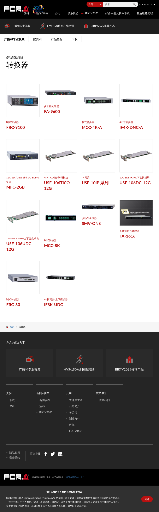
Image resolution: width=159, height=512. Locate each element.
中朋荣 (16, 477)
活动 (42, 406)
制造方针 (74, 418)
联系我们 (72, 13)
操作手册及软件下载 (117, 13)
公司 (57, 13)
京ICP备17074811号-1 (74, 477)
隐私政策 (81, 506)
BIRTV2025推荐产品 (103, 25)
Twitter (52, 453)
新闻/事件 (42, 13)
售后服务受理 (145, 13)
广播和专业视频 (21, 25)
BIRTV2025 (92, 13)
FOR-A (16, 9)
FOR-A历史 (75, 430)
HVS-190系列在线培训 (60, 25)
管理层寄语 (76, 400)
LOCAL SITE (145, 4)
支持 (26, 13)
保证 (12, 406)
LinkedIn (60, 454)
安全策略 (14, 457)
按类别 (37, 39)
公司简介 (74, 406)
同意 (147, 499)
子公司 (73, 412)
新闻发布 (44, 400)
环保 (72, 424)
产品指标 (57, 39)
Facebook (45, 453)
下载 (74, 39)
